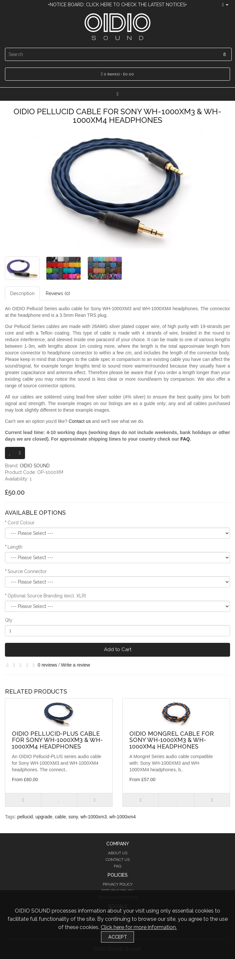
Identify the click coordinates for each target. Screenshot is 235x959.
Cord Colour (21, 522)
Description (22, 293)
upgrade (44, 816)
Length (15, 547)
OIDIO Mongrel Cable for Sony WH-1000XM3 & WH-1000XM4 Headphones (171, 740)
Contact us (80, 421)
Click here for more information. (139, 927)
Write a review (75, 665)
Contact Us (118, 859)
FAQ (185, 439)
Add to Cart (117, 649)
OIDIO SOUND (35, 465)
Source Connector (27, 571)
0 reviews (47, 665)
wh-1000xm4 (122, 816)
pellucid (25, 816)
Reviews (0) (58, 293)
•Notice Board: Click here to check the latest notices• (117, 4)
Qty (9, 620)
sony (73, 816)
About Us (117, 853)
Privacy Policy (118, 884)
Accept (117, 937)
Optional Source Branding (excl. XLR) (47, 595)
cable (60, 816)
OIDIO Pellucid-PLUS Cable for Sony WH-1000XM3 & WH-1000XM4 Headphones (57, 740)
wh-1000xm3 (93, 816)
